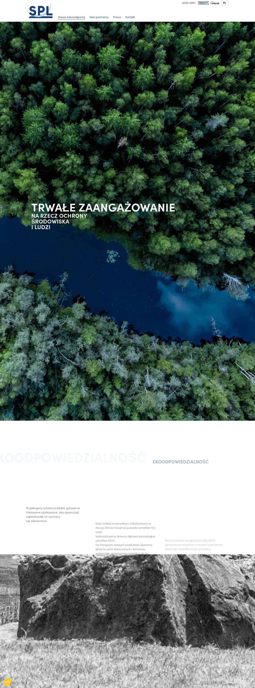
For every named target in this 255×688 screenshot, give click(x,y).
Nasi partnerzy (99, 17)
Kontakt (130, 17)
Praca (117, 17)
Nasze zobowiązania (71, 17)
